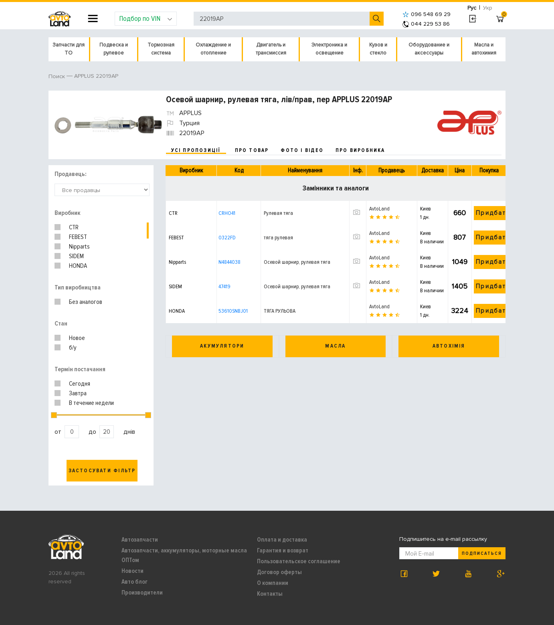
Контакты (270, 593)
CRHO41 (226, 213)
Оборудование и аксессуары (428, 49)
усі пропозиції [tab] (196, 150)
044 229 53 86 (426, 23)
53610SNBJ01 (233, 310)
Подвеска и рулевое (113, 49)
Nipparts (79, 247)
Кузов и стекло (378, 49)
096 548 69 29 (426, 14)
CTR (74, 227)
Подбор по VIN (145, 18)
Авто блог (134, 581)
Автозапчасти (139, 539)
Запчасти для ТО (69, 49)
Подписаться (482, 553)
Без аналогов (85, 302)
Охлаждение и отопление (213, 49)
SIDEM (76, 256)
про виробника (360, 150)
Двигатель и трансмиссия (271, 49)
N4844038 (229, 262)
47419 (224, 286)
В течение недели (91, 403)
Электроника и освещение (329, 49)
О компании (272, 583)
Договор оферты (279, 572)
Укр (487, 7)
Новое (77, 338)
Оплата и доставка (282, 539)
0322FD (227, 237)
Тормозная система (161, 49)
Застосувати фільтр (102, 470)
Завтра (78, 393)
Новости (132, 570)
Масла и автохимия (483, 49)
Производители (142, 592)
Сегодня (79, 384)
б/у (73, 348)
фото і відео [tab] (302, 150)
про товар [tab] (252, 150)
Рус (471, 7)
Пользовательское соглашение (298, 561)
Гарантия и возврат (282, 550)
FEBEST (78, 237)
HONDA (78, 266)
